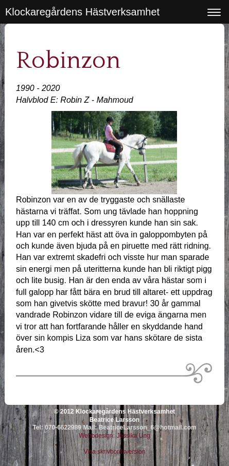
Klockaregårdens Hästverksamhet (82, 11)
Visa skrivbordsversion (115, 451)
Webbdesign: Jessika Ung (114, 435)
